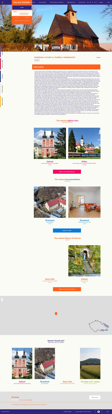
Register (101, 2)
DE (95, 2)
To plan (22, 7)
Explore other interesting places (67, 289)
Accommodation (42, 2)
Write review (95, 397)
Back (98, 57)
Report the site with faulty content (21, 20)
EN (90, 2)
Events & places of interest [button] (56, 2)
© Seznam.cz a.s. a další (108, 334)
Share (27, 17)
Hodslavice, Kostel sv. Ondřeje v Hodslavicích (54, 57)
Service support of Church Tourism (83, 411)
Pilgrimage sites (31, 2)
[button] (56, 314)
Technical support (67, 411)
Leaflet (103, 334)
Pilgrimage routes (71, 2)
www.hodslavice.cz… (24, 13)
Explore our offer (67, 230)
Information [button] (82, 2)
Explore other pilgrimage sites (67, 171)
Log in (108, 2)
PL (92, 2)
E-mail (16, 17)
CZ (88, 2)
